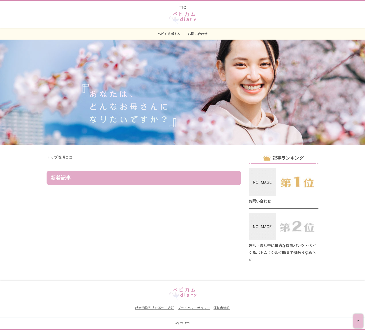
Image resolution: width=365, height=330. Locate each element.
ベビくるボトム (169, 34)
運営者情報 (221, 308)
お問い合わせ (197, 34)
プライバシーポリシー (194, 308)
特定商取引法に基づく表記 (154, 308)
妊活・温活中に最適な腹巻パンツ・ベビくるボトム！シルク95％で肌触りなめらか (282, 252)
